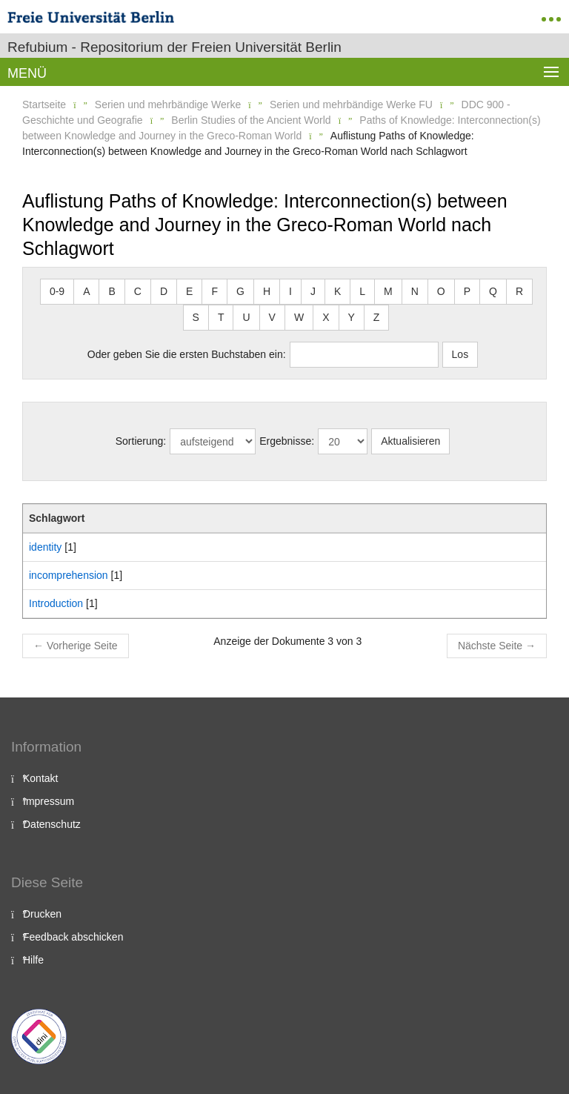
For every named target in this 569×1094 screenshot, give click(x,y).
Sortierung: (141, 441)
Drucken (42, 914)
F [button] (214, 291)
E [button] (189, 291)
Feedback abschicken (73, 937)
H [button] (266, 291)
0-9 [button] (57, 291)
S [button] (196, 317)
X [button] (325, 317)
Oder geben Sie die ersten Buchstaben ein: (186, 354)
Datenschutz (52, 824)
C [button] (138, 291)
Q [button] (493, 291)
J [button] (313, 291)
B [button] (111, 291)
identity (45, 547)
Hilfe (33, 960)
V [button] (272, 317)
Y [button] (351, 317)
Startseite (44, 104)
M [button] (388, 291)
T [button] (221, 317)
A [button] (86, 291)
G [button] (240, 291)
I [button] (290, 291)
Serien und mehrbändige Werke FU (351, 104)
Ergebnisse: (286, 441)
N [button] (415, 291)
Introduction (56, 603)
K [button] (337, 291)
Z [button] (376, 317)
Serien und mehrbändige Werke (168, 104)
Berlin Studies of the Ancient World (250, 120)
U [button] (246, 317)
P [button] (467, 291)
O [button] (441, 291)
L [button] (362, 291)
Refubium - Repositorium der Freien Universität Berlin (174, 47)
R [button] (519, 291)
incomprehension (68, 575)
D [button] (163, 291)
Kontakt (40, 778)
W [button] (299, 317)
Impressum (48, 801)
